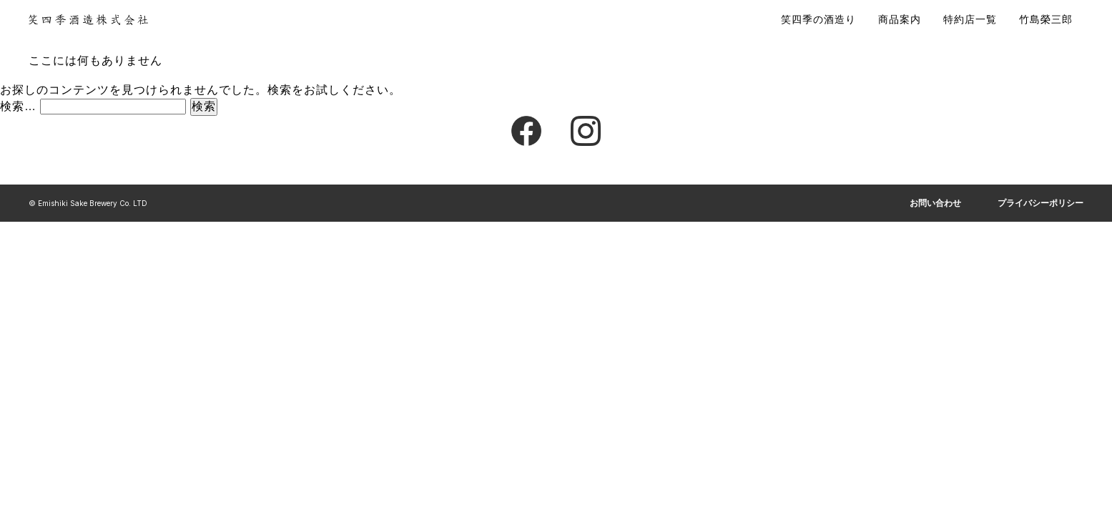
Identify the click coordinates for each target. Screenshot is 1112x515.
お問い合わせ (935, 203)
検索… (18, 106)
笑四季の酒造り (818, 19)
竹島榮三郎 (1046, 19)
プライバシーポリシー (1040, 203)
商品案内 (899, 19)
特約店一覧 (970, 19)
